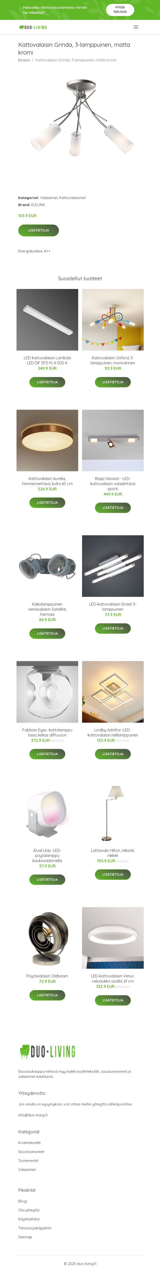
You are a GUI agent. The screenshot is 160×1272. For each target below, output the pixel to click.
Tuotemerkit (28, 1160)
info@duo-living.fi (33, 1115)
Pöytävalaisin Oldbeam (47, 976)
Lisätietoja (38, 230)
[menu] (136, 27)
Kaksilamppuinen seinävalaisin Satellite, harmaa (47, 609)
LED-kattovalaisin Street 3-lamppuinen (112, 607)
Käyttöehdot (29, 1219)
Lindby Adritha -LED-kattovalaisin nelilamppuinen (113, 732)
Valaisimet (49, 197)
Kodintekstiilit (29, 1142)
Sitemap (25, 1237)
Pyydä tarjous (120, 10)
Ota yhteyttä (28, 1210)
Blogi (22, 1201)
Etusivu (24, 60)
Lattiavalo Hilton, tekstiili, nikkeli (113, 853)
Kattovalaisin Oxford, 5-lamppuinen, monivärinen (113, 360)
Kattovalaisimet (72, 197)
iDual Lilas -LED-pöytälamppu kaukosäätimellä (47, 855)
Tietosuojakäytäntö (34, 1228)
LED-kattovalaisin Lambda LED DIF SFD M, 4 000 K (47, 360)
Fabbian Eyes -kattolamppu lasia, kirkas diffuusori (47, 732)
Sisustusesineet (31, 1151)
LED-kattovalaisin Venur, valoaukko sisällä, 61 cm (113, 979)
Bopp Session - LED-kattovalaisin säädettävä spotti (112, 483)
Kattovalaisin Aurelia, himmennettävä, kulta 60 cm (47, 481)
